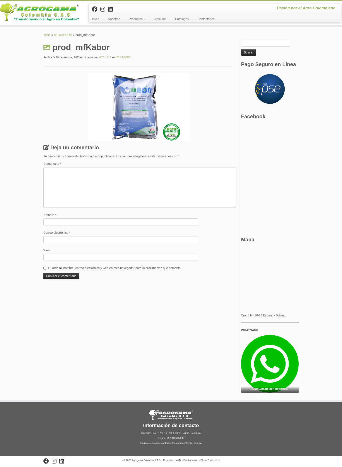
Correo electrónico (56, 232)
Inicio (95, 19)
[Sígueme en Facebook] (96, 9)
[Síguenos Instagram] (104, 9)
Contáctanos (206, 19)
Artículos (160, 19)
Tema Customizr (210, 460)
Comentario (52, 163)
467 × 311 (105, 57)
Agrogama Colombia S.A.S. (146, 460)
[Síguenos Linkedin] (112, 9)
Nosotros (114, 19)
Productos (137, 19)
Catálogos (182, 19)
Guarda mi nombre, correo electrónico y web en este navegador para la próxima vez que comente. (114, 268)
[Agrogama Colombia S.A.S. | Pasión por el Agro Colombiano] (39, 12)
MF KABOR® (63, 35)
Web (46, 250)
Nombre (49, 215)
